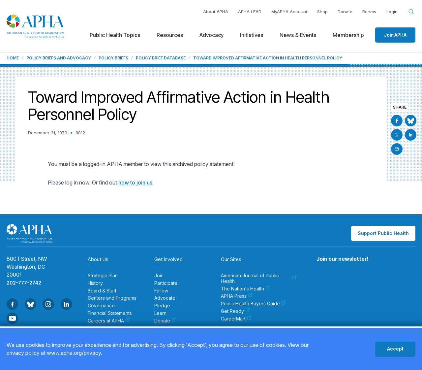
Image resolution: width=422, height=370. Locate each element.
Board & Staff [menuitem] (102, 290)
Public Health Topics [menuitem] (115, 35)
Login (392, 11)
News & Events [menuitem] (298, 35)
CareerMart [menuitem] (236, 318)
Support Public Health (383, 233)
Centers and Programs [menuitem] (112, 298)
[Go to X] (397, 135)
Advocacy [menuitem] (211, 35)
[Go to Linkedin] (410, 135)
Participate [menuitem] (165, 283)
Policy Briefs (113, 58)
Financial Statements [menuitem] (110, 313)
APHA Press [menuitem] (237, 296)
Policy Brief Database (161, 58)
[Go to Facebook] (397, 120)
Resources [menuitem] (170, 35)
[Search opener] (411, 12)
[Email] (397, 149)
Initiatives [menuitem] (251, 35)
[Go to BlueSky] (410, 120)
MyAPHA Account (289, 11)
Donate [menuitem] (165, 320)
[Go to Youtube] (12, 318)
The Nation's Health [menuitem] (245, 288)
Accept (395, 349)
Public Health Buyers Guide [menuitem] (253, 303)
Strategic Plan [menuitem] (103, 275)
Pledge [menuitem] (162, 305)
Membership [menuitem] (348, 35)
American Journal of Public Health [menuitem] (259, 278)
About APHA (215, 11)
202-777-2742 (24, 283)
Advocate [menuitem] (164, 298)
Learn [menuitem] (160, 313)
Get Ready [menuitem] (235, 311)
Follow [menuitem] (161, 290)
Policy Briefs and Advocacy (58, 58)
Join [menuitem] (159, 275)
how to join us (135, 182)
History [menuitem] (95, 283)
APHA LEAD (249, 11)
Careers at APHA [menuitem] (109, 320)
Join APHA (395, 35)
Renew (369, 11)
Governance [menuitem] (101, 305)
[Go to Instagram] (48, 304)
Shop (322, 11)
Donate (345, 11)
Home (13, 58)
